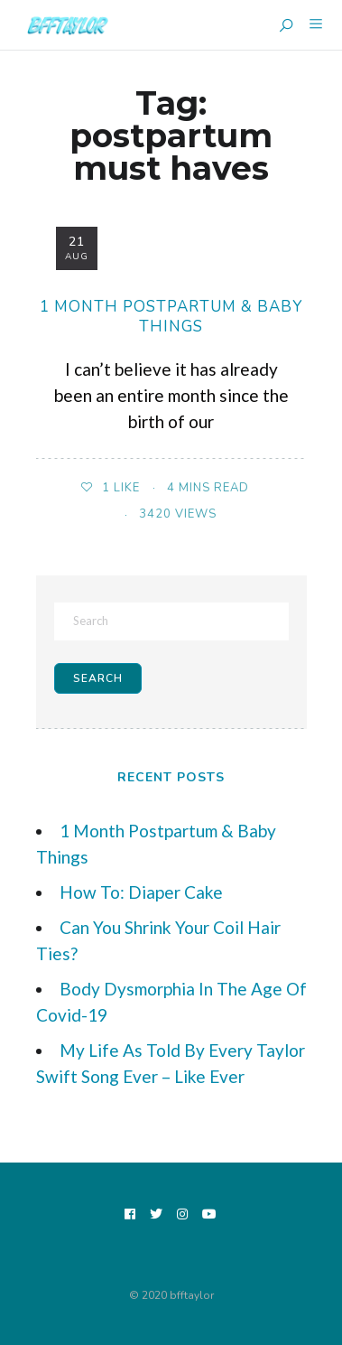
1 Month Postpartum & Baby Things (171, 316)
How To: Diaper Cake (141, 892)
